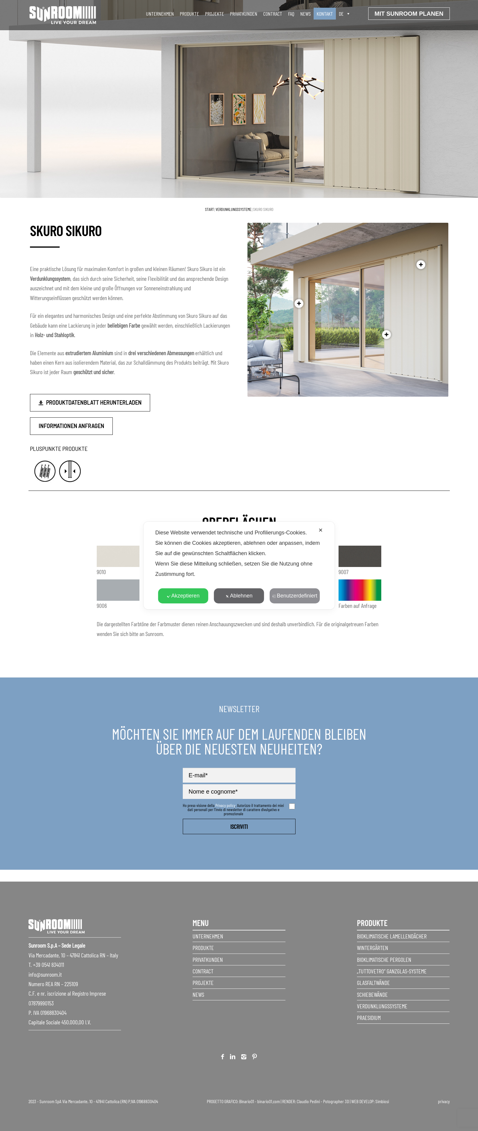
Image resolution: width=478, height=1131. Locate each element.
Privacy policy (225, 805)
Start (209, 209)
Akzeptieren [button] (183, 596)
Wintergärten (372, 947)
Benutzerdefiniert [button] (294, 596)
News (305, 13)
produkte (189, 13)
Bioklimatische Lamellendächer (392, 936)
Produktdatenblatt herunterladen (94, 402)
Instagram (243, 1058)
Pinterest (254, 1058)
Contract (272, 13)
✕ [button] (320, 530)
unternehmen (160, 13)
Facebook (222, 1058)
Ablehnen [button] (239, 596)
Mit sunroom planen (408, 13)
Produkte (203, 947)
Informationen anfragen (71, 425)
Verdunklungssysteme (233, 209)
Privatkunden (243, 13)
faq (291, 13)
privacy (444, 1101)
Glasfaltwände (373, 982)
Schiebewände (372, 994)
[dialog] (238, 565)
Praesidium (369, 1017)
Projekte (214, 13)
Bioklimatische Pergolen (384, 959)
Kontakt (325, 13)
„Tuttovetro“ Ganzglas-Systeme (392, 971)
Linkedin (232, 1058)
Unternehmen (208, 936)
